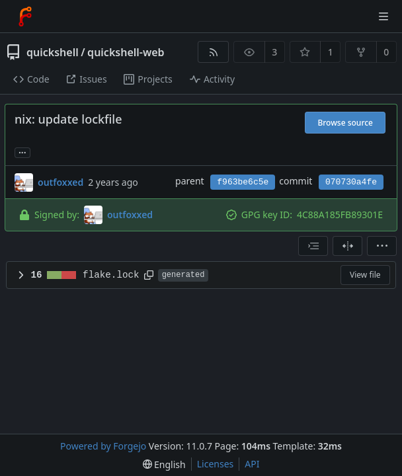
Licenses (215, 463)
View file (365, 274)
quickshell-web (125, 52)
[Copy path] (149, 275)
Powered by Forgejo (103, 446)
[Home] (25, 16)
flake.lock (111, 275)
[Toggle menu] (383, 16)
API (252, 463)
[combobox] (313, 246)
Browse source (345, 122)
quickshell (52, 52)
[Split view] (347, 246)
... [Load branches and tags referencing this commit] (22, 151)
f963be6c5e (242, 182)
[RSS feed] (213, 52)
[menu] (382, 246)
